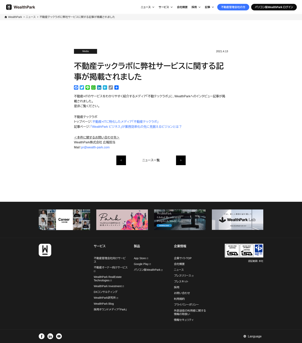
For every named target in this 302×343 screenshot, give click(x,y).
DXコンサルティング (105, 291)
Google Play (142, 264)
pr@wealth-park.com (95, 147)
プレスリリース (183, 275)
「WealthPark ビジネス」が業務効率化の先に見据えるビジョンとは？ (136, 126)
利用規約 (179, 298)
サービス (164, 7)
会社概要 (182, 7)
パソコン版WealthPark (148, 269)
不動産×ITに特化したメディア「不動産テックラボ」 (125, 121)
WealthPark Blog (104, 303)
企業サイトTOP (183, 258)
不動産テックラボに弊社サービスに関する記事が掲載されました (77, 17)
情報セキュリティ (184, 319)
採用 (194, 7)
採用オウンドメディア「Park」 (110, 309)
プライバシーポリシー (186, 304)
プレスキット (181, 281)
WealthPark (15, 17)
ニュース (146, 7)
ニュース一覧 (151, 160)
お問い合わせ (182, 293)
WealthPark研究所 (105, 297)
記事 (207, 7)
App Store (141, 258)
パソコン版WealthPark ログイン (274, 7)
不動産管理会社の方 (233, 7)
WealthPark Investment (109, 286)
